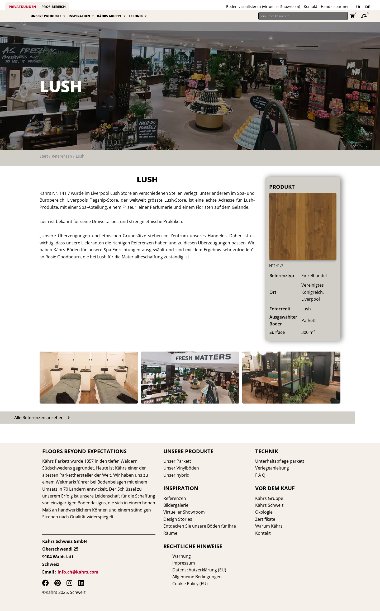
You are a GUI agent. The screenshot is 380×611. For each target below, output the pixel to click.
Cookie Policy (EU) (181, 583)
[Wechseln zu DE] (368, 6)
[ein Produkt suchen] (303, 19)
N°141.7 (277, 271)
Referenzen (62, 162)
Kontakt (310, 6)
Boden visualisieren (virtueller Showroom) (263, 6)
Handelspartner (335, 6)
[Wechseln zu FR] (358, 6)
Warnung (172, 556)
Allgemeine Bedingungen (188, 577)
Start (44, 162)
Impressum (174, 563)
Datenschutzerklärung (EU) (190, 570)
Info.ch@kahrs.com (78, 572)
